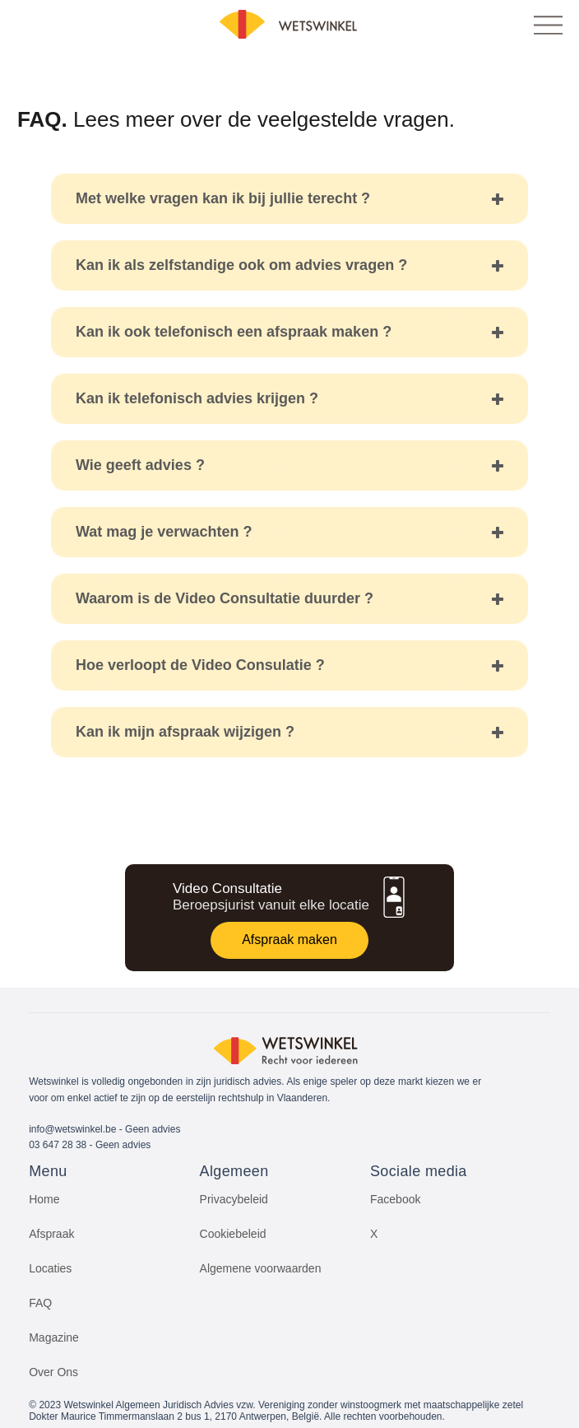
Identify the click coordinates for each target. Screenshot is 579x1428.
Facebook (395, 1199)
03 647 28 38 (57, 1145)
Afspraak (51, 1233)
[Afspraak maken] (289, 940)
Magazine (54, 1337)
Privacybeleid (234, 1199)
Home (44, 1199)
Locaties (50, 1268)
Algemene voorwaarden (261, 1268)
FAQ (40, 1302)
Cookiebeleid (233, 1233)
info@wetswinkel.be (72, 1129)
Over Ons (53, 1372)
